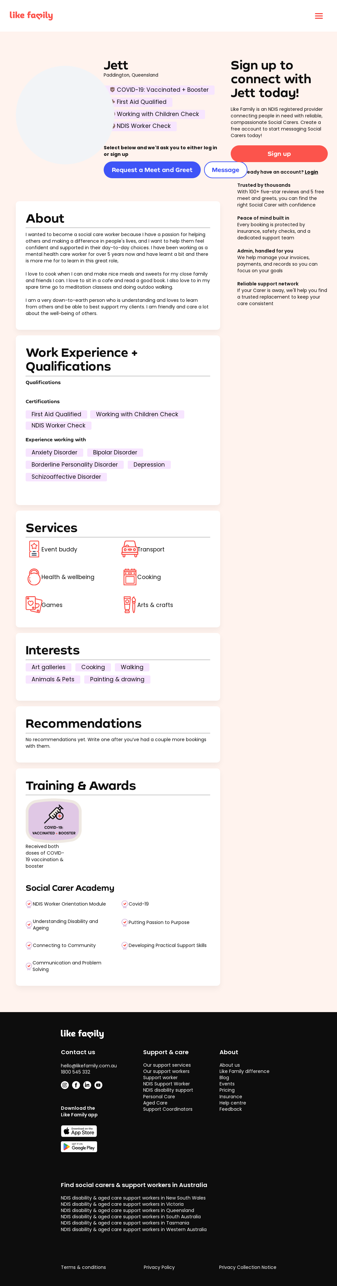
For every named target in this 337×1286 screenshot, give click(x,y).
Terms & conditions (83, 1267)
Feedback (231, 1109)
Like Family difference (245, 1071)
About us (230, 1065)
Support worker (160, 1077)
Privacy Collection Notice (247, 1267)
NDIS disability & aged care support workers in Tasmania (125, 1223)
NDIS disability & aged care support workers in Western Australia (134, 1229)
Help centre (233, 1103)
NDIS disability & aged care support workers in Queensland (127, 1210)
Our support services (167, 1065)
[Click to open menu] (319, 16)
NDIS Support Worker (166, 1083)
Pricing (227, 1090)
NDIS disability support (168, 1090)
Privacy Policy (159, 1267)
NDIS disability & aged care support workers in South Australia (131, 1216)
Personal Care (159, 1096)
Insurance (231, 1096)
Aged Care (155, 1103)
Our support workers (166, 1071)
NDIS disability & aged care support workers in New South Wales (133, 1198)
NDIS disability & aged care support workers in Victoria (122, 1204)
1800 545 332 (75, 1072)
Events (227, 1083)
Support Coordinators (168, 1109)
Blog (224, 1077)
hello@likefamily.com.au (89, 1065)
